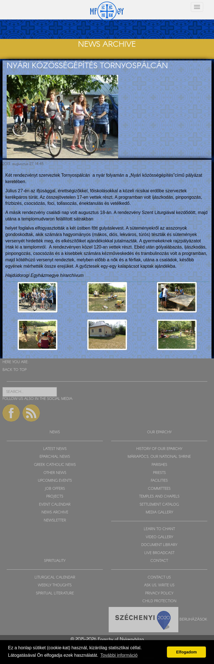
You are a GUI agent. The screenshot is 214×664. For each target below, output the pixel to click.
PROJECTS (54, 496)
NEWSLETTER (55, 520)
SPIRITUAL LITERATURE (55, 593)
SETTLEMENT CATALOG (159, 504)
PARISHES (159, 465)
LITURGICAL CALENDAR (55, 577)
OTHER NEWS (54, 473)
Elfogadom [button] (186, 652)
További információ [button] (118, 655)
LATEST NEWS (55, 449)
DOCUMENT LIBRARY (159, 545)
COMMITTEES (159, 488)
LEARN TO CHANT (159, 529)
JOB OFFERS (55, 488)
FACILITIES (159, 480)
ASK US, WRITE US (159, 585)
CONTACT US (159, 577)
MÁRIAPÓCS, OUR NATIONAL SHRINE (159, 456)
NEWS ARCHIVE (55, 512)
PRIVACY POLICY (159, 593)
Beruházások (193, 619)
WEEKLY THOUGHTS (55, 585)
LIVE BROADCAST (159, 553)
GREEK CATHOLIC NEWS (55, 465)
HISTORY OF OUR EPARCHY (159, 449)
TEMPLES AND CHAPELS (159, 496)
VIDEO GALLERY (159, 537)
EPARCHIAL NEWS (55, 456)
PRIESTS (159, 473)
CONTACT (159, 561)
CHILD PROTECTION (159, 601)
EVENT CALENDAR (54, 504)
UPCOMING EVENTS (55, 480)
